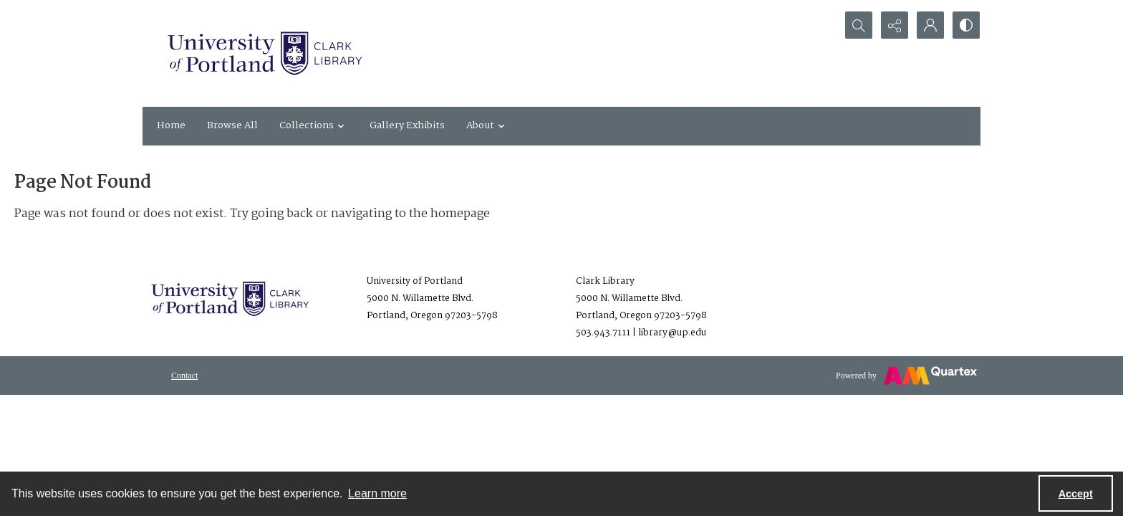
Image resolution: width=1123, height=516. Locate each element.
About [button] (487, 125)
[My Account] (930, 25)
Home (171, 125)
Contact (184, 376)
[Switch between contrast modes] (966, 25)
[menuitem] (184, 375)
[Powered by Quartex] (906, 375)
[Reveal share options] (894, 25)
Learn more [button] (377, 493)
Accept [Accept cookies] (1076, 494)
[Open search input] (858, 25)
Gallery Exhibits (407, 125)
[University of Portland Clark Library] (264, 53)
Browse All (232, 125)
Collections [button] (313, 125)
